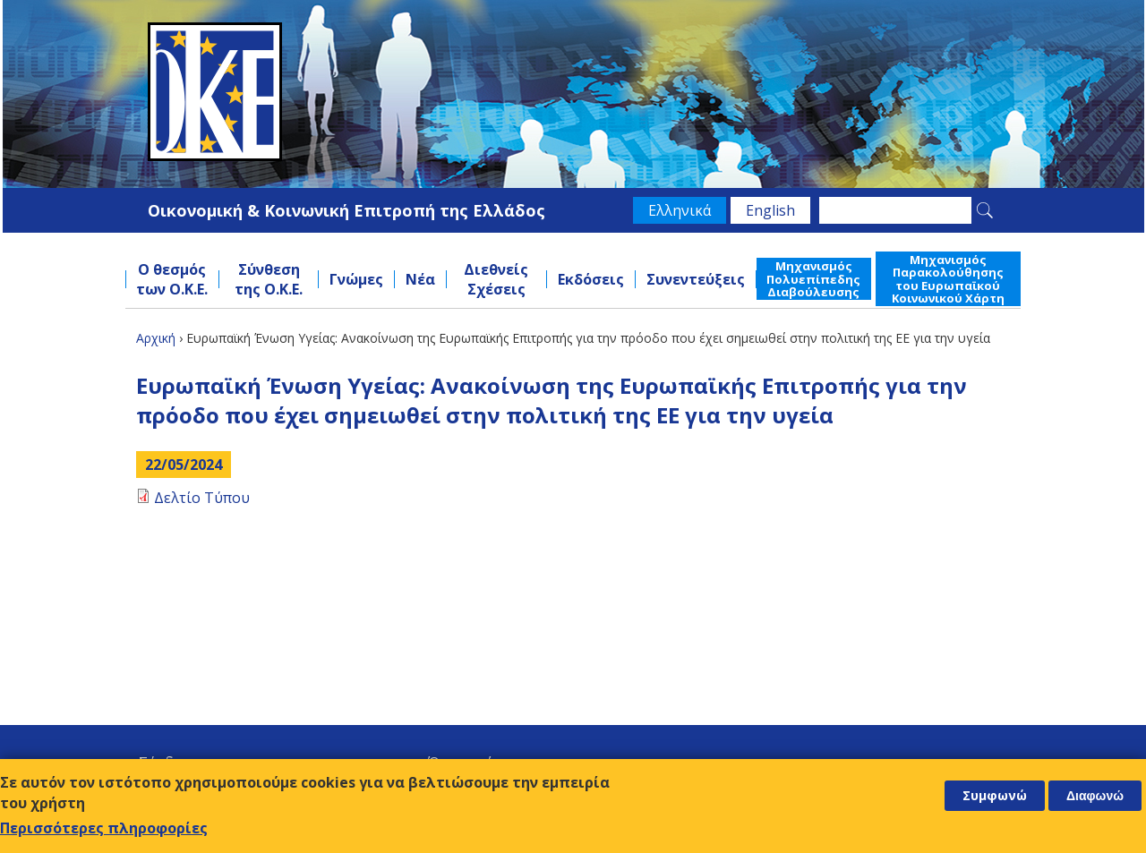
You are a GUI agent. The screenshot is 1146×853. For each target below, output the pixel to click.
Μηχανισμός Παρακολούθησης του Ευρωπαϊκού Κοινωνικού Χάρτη (948, 279)
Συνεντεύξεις (695, 279)
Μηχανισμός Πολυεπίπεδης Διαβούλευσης (813, 279)
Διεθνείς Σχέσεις (496, 279)
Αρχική (155, 337)
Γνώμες (356, 279)
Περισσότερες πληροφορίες (104, 828)
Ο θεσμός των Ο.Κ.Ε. (172, 279)
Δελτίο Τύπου (202, 498)
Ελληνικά (679, 210)
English (770, 210)
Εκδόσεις (591, 279)
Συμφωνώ (994, 795)
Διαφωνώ (1095, 796)
